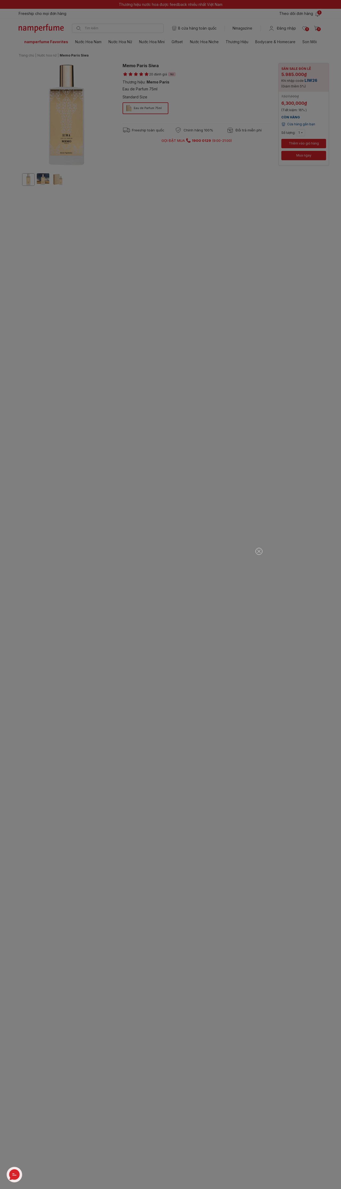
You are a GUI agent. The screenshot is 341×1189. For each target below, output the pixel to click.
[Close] (258, 551)
